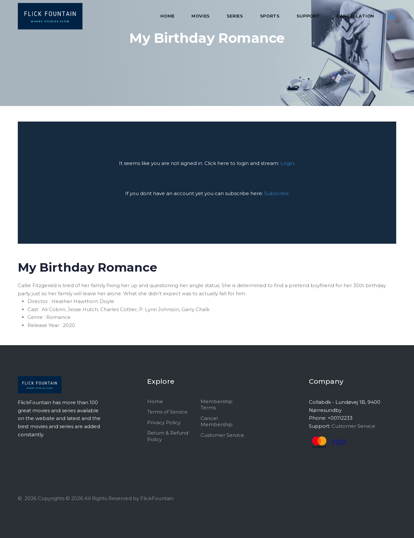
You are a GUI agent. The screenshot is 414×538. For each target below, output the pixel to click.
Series (235, 15)
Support (308, 15)
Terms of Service (167, 412)
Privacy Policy (163, 422)
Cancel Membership (217, 421)
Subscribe (276, 193)
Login (287, 163)
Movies (200, 15)
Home (167, 15)
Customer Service (222, 435)
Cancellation (355, 15)
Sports (270, 15)
